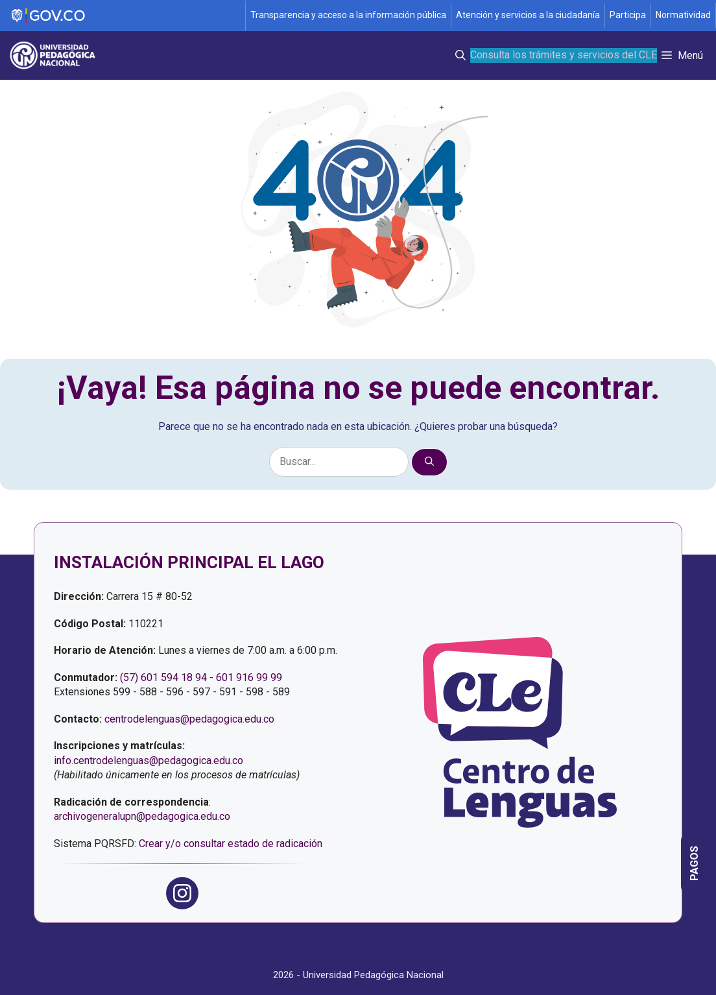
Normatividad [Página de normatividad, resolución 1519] (683, 15)
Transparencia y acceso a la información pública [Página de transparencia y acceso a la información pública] (348, 15)
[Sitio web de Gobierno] (123, 16)
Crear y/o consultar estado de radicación (230, 843)
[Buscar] (429, 462)
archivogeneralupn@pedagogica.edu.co (142, 816)
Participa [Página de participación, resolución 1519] (628, 15)
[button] (460, 55)
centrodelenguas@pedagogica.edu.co (189, 719)
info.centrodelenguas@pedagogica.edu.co (148, 760)
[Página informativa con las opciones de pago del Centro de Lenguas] (694, 863)
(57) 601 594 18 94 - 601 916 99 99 (201, 677)
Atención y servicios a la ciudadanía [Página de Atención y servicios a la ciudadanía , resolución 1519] (528, 15)
